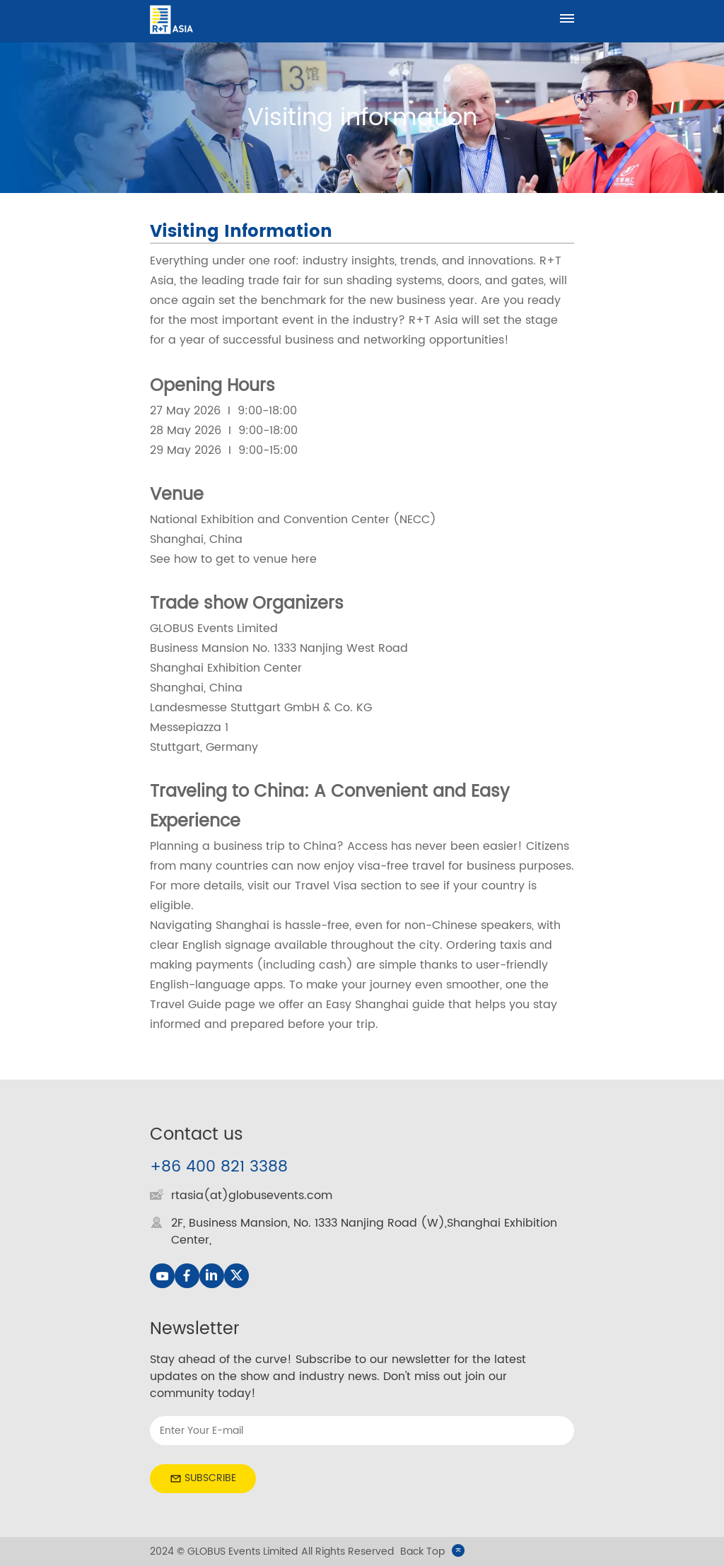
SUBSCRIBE (202, 1478)
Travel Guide (185, 1004)
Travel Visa (328, 886)
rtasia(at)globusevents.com (251, 1195)
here (304, 559)
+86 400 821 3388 (219, 1167)
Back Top (432, 1551)
